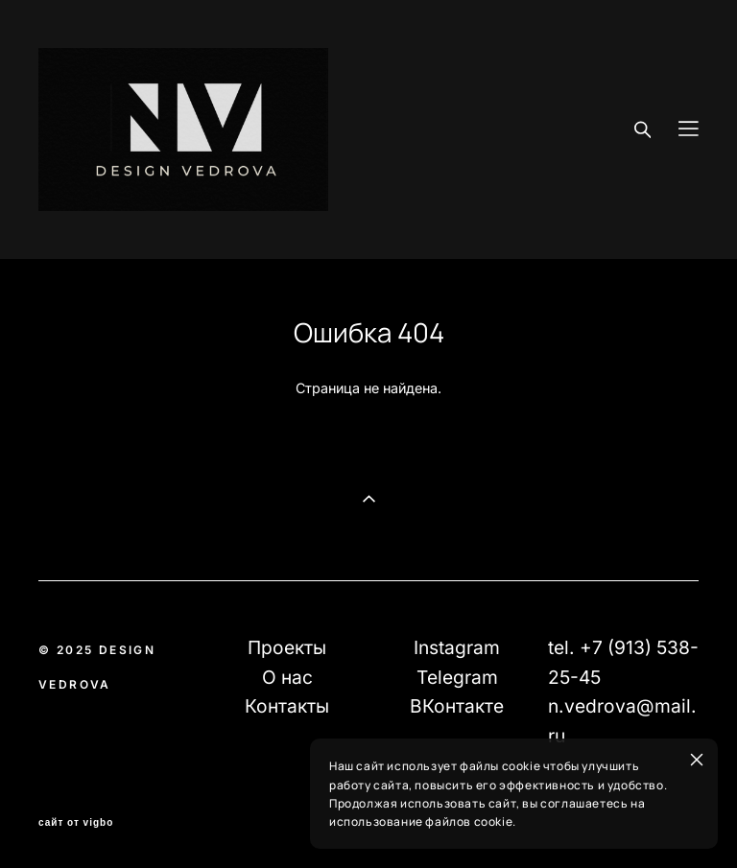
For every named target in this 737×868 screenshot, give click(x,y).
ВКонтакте (457, 705)
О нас (287, 677)
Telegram (457, 677)
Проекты (287, 647)
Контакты (287, 705)
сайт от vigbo (75, 823)
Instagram (457, 647)
